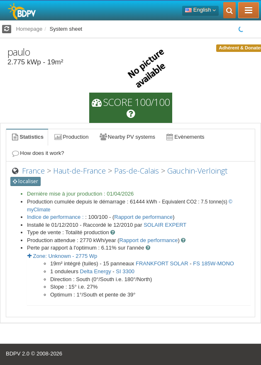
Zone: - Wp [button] (62, 256)
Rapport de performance (143, 217)
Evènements (185, 137)
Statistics (27, 137)
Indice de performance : (56, 217)
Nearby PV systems (127, 137)
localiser (25, 181)
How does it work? (37, 153)
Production (71, 137)
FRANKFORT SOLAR (162, 263)
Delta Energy (95, 271)
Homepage (29, 29)
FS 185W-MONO (213, 263)
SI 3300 (125, 271)
